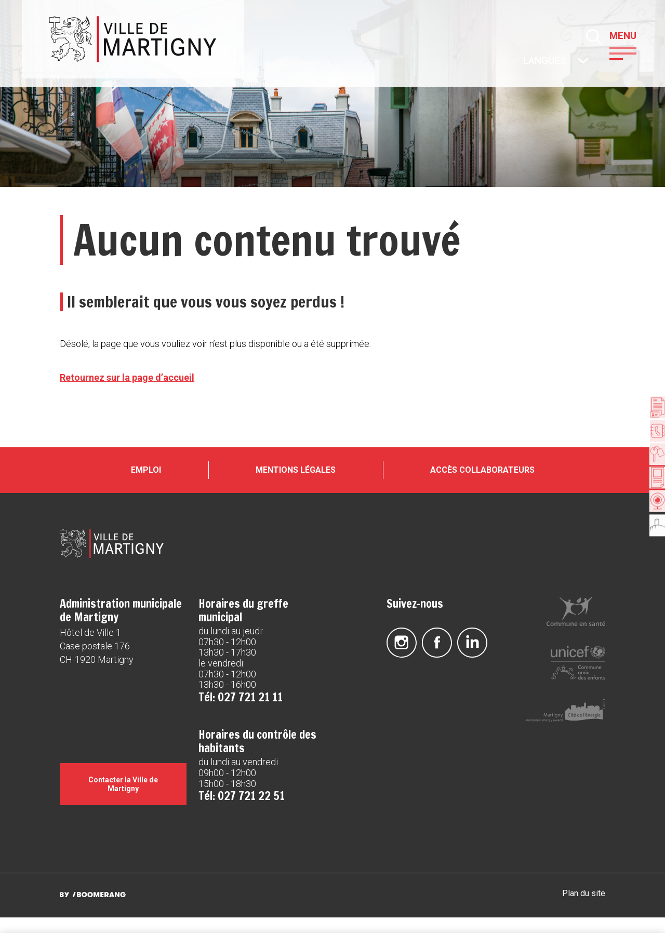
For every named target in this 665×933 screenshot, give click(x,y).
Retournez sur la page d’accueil (127, 377)
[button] (633, 52)
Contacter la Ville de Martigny (123, 799)
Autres (524, 61)
